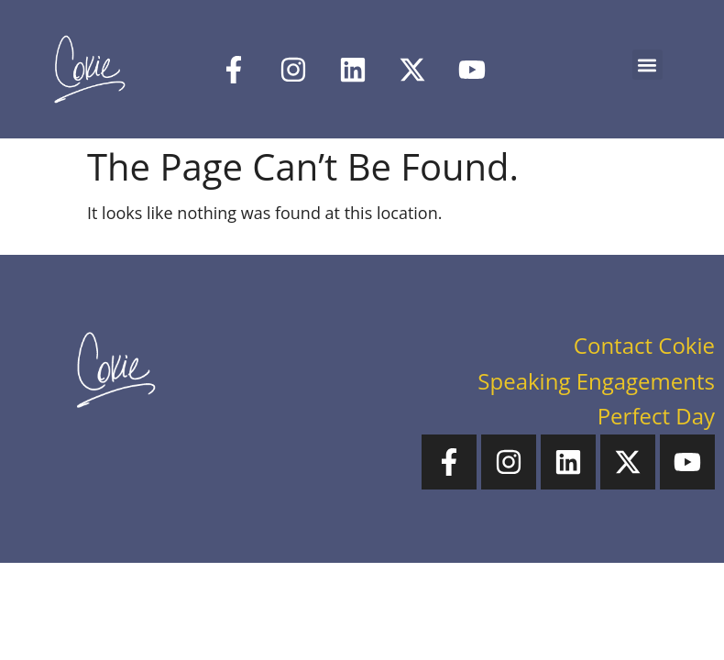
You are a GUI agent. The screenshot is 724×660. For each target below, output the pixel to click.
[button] (647, 65)
